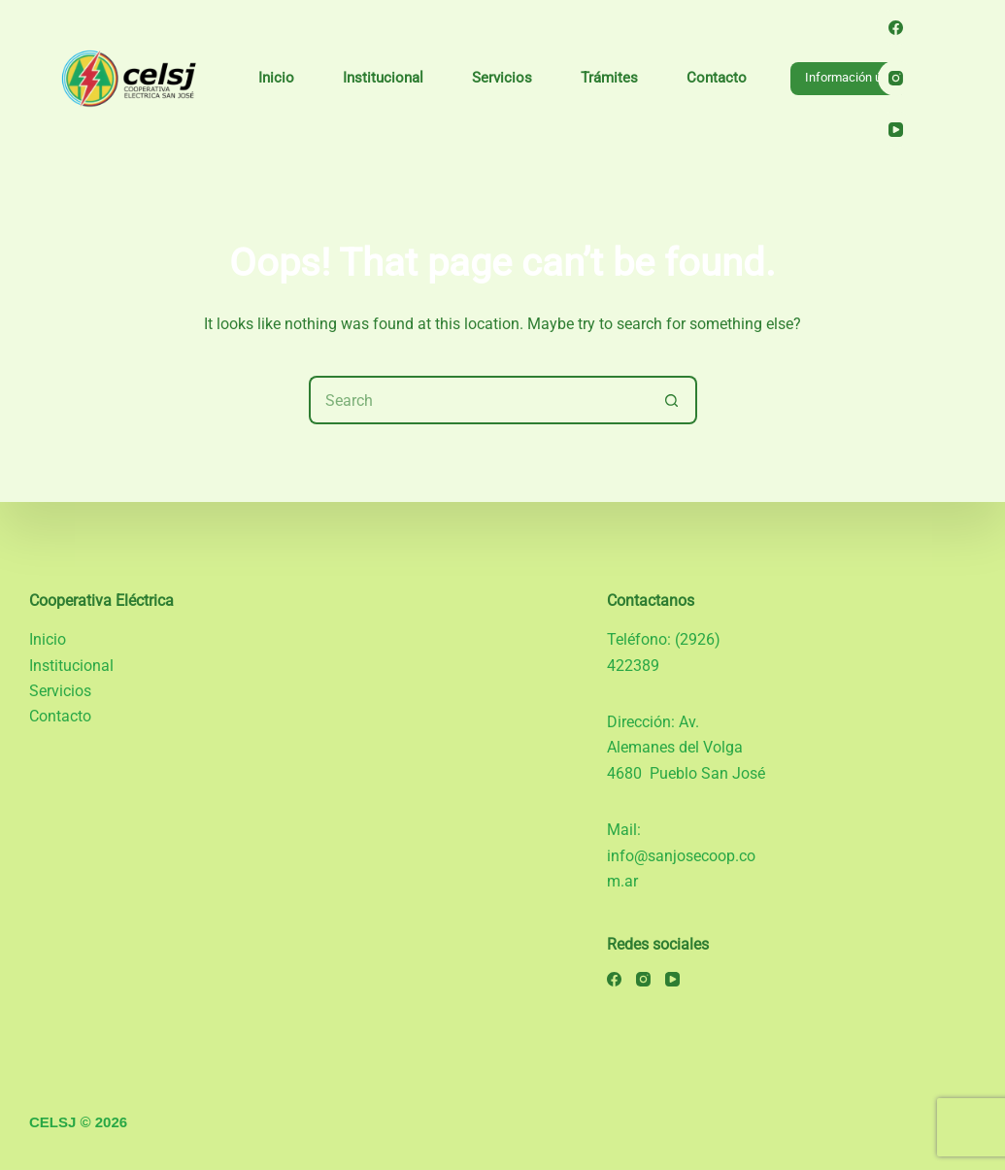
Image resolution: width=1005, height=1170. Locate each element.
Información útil (848, 77)
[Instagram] (896, 78)
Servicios (502, 77)
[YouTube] (896, 129)
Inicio (276, 77)
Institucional (383, 77)
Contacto (717, 77)
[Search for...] (479, 400)
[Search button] (673, 400)
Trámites (609, 77)
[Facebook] (896, 27)
